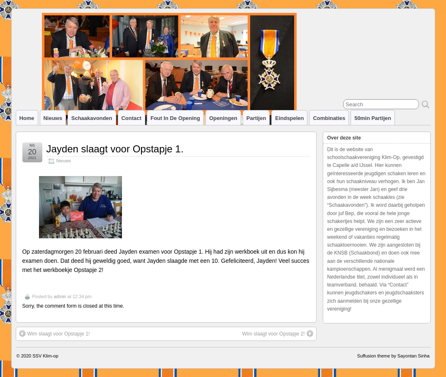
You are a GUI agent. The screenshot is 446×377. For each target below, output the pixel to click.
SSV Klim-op (45, 355)
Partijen (256, 118)
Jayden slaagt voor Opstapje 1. (115, 148)
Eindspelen (289, 118)
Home (26, 118)
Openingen (223, 118)
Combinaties (329, 118)
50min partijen (372, 118)
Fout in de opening (175, 118)
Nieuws (53, 118)
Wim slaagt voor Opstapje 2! (277, 333)
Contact (131, 118)
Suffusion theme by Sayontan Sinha (393, 355)
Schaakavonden (91, 118)
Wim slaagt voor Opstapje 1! (54, 333)
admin (60, 296)
